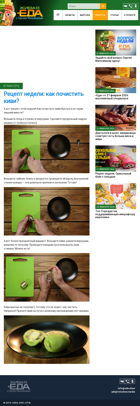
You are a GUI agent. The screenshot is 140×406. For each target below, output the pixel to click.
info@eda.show (126, 388)
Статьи (114, 15)
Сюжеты (70, 15)
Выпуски (85, 15)
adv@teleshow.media (123, 391)
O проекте (130, 15)
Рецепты (100, 15)
